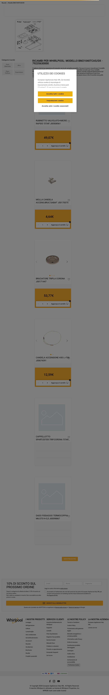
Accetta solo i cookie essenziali (55, 106)
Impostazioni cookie (55, 101)
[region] (55, 91)
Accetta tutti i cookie (55, 94)
